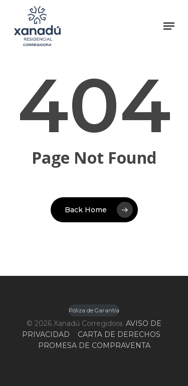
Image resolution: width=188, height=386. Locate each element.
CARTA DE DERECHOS (119, 334)
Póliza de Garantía (94, 310)
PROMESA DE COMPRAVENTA (94, 345)
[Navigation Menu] (168, 26)
